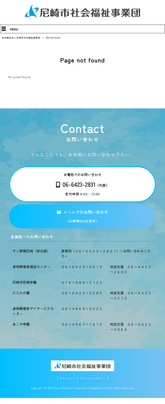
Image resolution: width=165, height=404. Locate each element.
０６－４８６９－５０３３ (81, 314)
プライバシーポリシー (93, 384)
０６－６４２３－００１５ (81, 272)
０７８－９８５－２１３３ (81, 288)
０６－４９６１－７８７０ (81, 330)
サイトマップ (66, 384)
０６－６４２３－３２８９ (81, 298)
